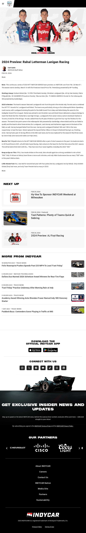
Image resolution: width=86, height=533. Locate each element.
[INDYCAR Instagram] (22, 368)
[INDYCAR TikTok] (50, 368)
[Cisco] (41, 447)
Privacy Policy (37, 527)
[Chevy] (17, 447)
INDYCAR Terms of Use (43, 426)
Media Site (43, 488)
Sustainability (43, 500)
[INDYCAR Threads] (56, 368)
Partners (43, 494)
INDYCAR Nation (43, 483)
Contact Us (43, 477)
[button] (6, 448)
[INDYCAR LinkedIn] (63, 368)
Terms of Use (49, 527)
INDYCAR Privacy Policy (65, 426)
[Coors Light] (65, 447)
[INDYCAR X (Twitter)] (29, 368)
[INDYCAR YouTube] (43, 368)
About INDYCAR (43, 466)
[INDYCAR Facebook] (36, 368)
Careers (43, 471)
